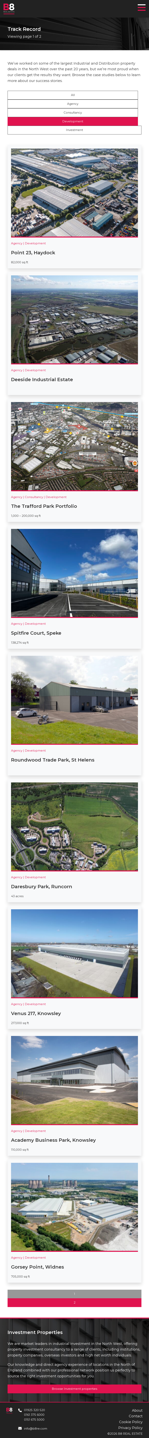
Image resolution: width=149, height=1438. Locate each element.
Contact (136, 1416)
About (137, 1410)
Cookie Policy (131, 1422)
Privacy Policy (130, 1428)
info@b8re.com (35, 1428)
